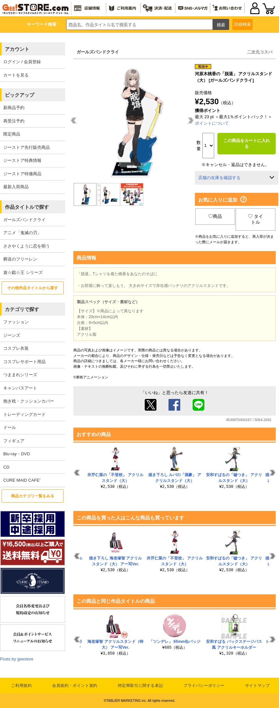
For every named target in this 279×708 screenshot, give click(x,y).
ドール (9, 427)
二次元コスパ (259, 52)
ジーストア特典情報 (22, 160)
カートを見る (16, 75)
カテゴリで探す (22, 309)
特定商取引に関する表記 (140, 685)
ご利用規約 (21, 685)
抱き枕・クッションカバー (28, 401)
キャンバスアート (20, 388)
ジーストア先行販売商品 (26, 147)
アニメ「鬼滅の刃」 (22, 232)
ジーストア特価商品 (22, 173)
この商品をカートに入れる (246, 143)
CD (6, 467)
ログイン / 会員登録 (22, 61)
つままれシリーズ (20, 374)
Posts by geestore (16, 659)
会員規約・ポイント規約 (74, 685)
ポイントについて (212, 123)
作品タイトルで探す (27, 207)
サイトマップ (257, 685)
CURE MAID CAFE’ (21, 480)
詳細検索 (242, 24)
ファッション (16, 321)
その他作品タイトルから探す (32, 288)
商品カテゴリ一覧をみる (32, 496)
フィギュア (13, 440)
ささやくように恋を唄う (26, 246)
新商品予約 (13, 107)
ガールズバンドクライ (24, 219)
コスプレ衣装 (16, 348)
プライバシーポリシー (204, 685)
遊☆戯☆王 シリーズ (23, 272)
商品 (215, 216)
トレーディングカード (24, 414)
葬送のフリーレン (20, 259)
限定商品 (11, 134)
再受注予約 (13, 121)
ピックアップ (19, 95)
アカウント (17, 49)
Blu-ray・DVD (16, 453)
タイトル (255, 219)
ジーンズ (11, 335)
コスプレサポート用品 (24, 361)
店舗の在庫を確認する (219, 177)
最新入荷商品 (16, 186)
